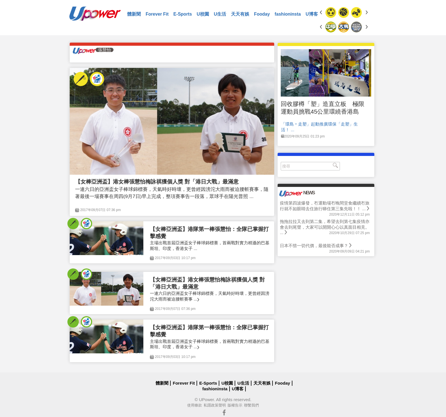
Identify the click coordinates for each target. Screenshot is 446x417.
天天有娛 (240, 14)
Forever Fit (157, 14)
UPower (206, 399)
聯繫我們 (251, 405)
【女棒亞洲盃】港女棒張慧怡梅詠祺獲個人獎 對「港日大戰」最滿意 (157, 182)
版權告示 (235, 405)
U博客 (311, 14)
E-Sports (183, 14)
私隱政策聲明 (215, 405)
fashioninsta (288, 14)
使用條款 (194, 405)
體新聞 (134, 14)
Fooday (262, 14)
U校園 (203, 14)
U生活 (220, 14)
